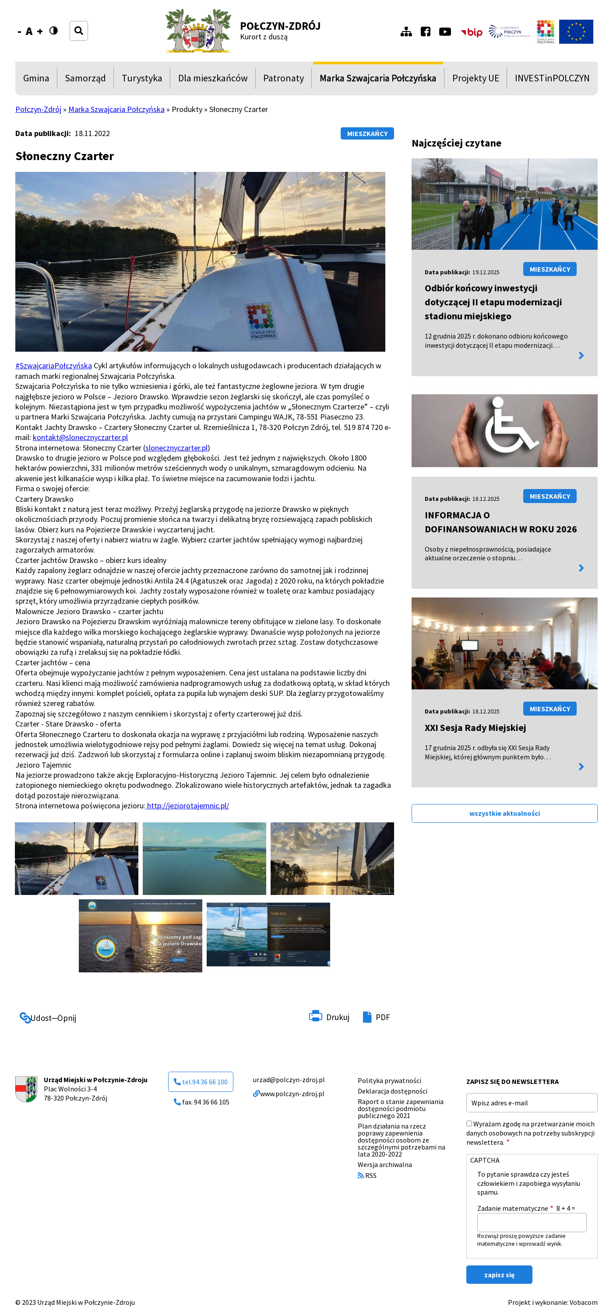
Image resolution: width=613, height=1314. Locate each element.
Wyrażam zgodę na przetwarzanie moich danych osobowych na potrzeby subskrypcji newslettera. (530, 1132)
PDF (383, 1017)
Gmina (38, 80)
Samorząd (85, 80)
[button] (76, 858)
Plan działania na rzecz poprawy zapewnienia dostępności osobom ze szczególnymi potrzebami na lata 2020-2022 (401, 1140)
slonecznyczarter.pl (176, 448)
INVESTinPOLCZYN (552, 80)
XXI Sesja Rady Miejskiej (475, 727)
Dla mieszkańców (213, 80)
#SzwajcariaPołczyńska (53, 365)
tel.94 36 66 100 (201, 1081)
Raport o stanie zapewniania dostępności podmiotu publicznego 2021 (401, 1108)
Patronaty (283, 80)
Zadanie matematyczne (512, 1208)
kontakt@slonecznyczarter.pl (80, 437)
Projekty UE (476, 80)
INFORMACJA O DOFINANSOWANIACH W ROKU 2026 (501, 522)
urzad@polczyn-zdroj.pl (289, 1079)
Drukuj (337, 1017)
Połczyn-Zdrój (280, 26)
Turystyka (142, 80)
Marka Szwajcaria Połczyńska (378, 80)
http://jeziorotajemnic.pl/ (187, 805)
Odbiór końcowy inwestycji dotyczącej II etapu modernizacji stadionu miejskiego (493, 302)
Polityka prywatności (389, 1080)
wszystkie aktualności (504, 813)
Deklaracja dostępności (392, 1091)
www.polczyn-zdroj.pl (288, 1093)
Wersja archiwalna (385, 1164)
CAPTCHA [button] (485, 1160)
